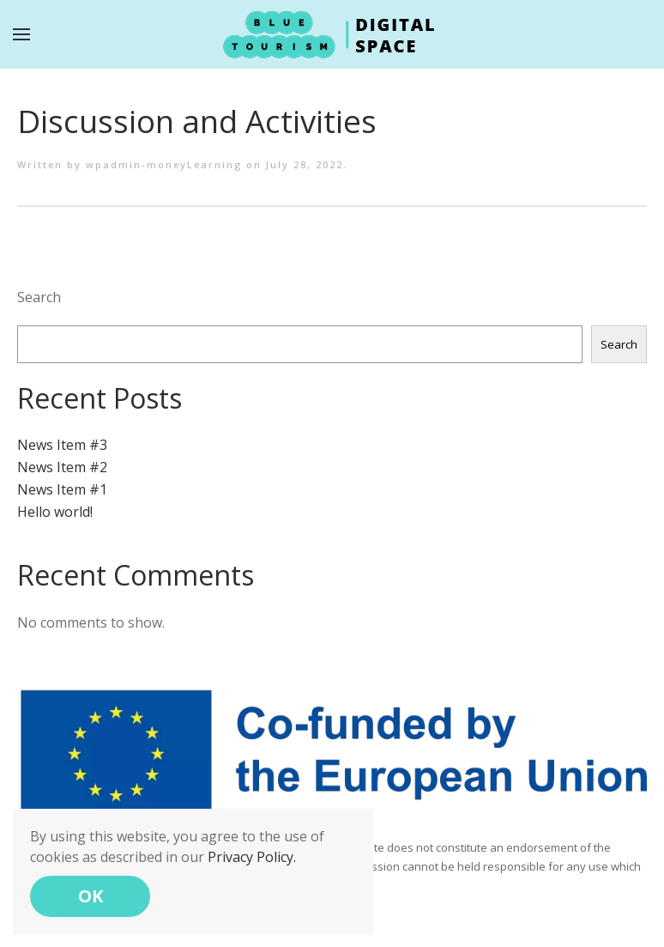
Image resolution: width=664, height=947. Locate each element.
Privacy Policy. (252, 856)
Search (39, 297)
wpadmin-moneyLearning (164, 164)
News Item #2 (62, 467)
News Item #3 (62, 444)
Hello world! (55, 511)
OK (90, 896)
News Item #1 (62, 489)
